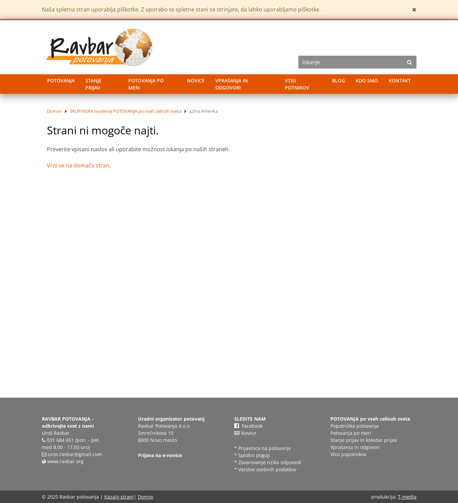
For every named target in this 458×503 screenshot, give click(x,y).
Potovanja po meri (146, 84)
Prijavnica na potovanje (265, 448)
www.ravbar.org (62, 461)
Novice (196, 80)
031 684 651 (60, 440)
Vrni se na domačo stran (78, 165)
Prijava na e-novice (160, 455)
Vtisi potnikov (297, 84)
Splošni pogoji (254, 455)
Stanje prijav (93, 84)
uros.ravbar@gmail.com (75, 454)
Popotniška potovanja (354, 426)
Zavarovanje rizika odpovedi (269, 462)
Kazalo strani (119, 497)
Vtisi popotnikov (348, 454)
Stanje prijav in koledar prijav (363, 440)
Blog (338, 80)
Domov (54, 111)
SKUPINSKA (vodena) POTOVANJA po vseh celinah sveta (125, 111)
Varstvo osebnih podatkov (267, 469)
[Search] (357, 62)
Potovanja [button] (61, 80)
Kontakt (400, 80)
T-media (407, 497)
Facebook (248, 425)
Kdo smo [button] (367, 80)
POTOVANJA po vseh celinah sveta (370, 419)
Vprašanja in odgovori (231, 84)
